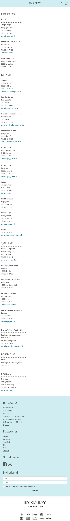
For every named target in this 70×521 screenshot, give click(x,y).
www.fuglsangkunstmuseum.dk (12, 346)
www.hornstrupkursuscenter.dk (12, 125)
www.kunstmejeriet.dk (9, 260)
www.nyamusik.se (7, 390)
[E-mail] (35, 482)
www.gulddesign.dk (8, 224)
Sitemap (6, 425)
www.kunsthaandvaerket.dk (11, 142)
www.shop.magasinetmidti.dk (11, 235)
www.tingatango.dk (8, 36)
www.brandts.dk (7, 53)
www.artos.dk (6, 193)
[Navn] (35, 478)
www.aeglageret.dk (8, 321)
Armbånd (6, 442)
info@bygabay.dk (14, 419)
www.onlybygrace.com (9, 159)
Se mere (6, 451)
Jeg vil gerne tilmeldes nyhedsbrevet (20, 486)
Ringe (5, 445)
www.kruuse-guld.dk (8, 305)
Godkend (35, 490)
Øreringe (6, 436)
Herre (5, 448)
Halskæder (7, 439)
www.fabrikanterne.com (9, 108)
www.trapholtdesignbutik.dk (11, 92)
